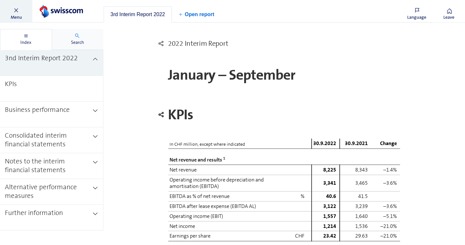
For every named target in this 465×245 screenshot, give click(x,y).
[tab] (138, 14)
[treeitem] (51, 63)
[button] (16, 11)
